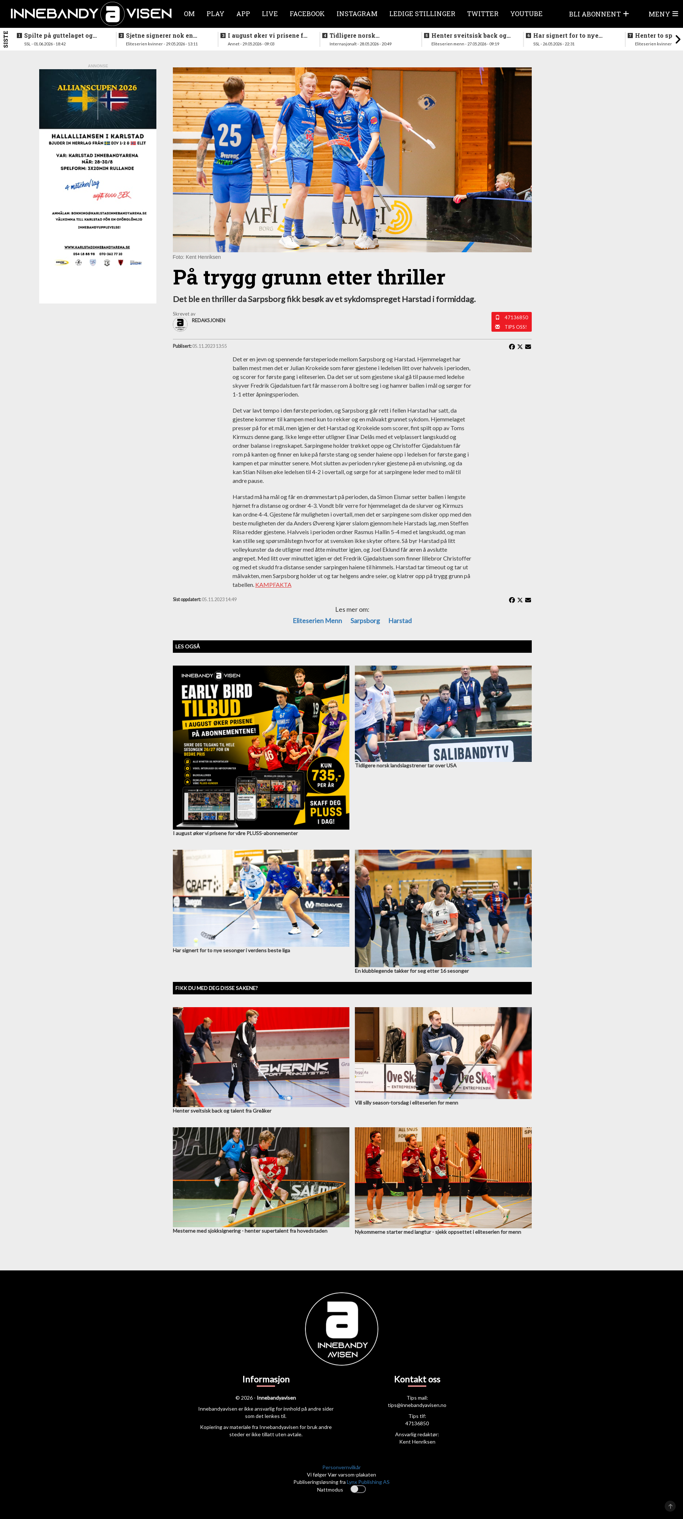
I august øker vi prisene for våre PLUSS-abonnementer (268, 35)
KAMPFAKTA (273, 584)
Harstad (400, 621)
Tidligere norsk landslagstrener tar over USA (366, 35)
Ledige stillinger (422, 13)
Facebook (307, 13)
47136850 (516, 317)
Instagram (357, 13)
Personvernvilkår (341, 1467)
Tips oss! (516, 327)
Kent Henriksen (417, 1441)
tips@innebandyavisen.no (417, 1405)
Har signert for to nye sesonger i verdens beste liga (570, 35)
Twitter (482, 13)
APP (243, 13)
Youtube (526, 13)
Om (189, 13)
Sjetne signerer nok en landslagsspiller (159, 35)
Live (270, 13)
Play (215, 13)
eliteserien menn (317, 621)
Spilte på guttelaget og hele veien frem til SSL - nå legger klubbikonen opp (64, 35)
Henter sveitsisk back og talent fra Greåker (468, 35)
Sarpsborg (365, 621)
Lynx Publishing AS (368, 1482)
